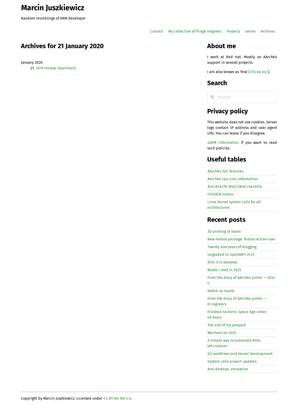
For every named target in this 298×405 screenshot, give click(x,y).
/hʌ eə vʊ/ (259, 72)
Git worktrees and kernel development (240, 353)
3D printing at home (224, 231)
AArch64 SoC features (225, 171)
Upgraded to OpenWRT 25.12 (230, 254)
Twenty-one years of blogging (232, 247)
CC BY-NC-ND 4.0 (117, 398)
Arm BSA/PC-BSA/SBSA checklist (234, 186)
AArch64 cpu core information (232, 179)
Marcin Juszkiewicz (52, 7)
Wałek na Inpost (220, 291)
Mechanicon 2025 (221, 333)
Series (250, 31)
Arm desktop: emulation (227, 369)
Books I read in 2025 (224, 270)
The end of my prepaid (226, 325)
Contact (156, 31)
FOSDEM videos (220, 194)
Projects (233, 31)
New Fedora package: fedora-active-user (241, 239)
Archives (268, 31)
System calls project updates (232, 361)
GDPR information (223, 142)
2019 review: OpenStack (56, 68)
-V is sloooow (222, 262)
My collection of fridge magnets (194, 31)
